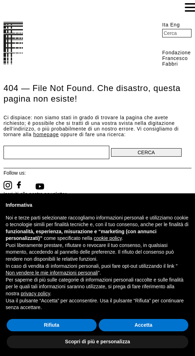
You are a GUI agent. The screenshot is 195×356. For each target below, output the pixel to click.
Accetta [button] (143, 325)
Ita (165, 25)
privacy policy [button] (35, 293)
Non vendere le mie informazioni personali (52, 273)
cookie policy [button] (108, 238)
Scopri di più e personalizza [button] (97, 341)
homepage (46, 134)
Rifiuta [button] (51, 325)
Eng (175, 25)
